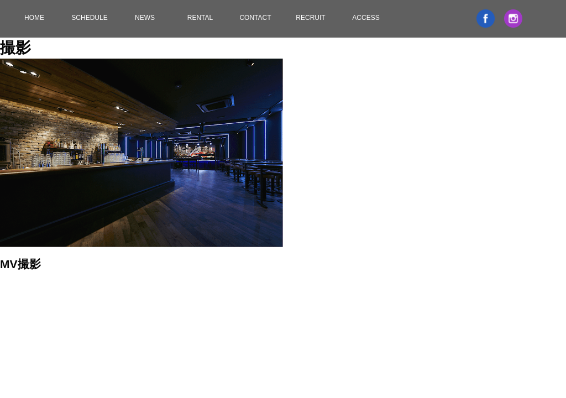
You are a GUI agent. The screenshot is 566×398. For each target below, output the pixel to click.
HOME (34, 18)
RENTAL (200, 18)
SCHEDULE (89, 18)
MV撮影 (20, 264)
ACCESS (365, 18)
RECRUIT (310, 18)
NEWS (145, 18)
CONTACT (255, 18)
